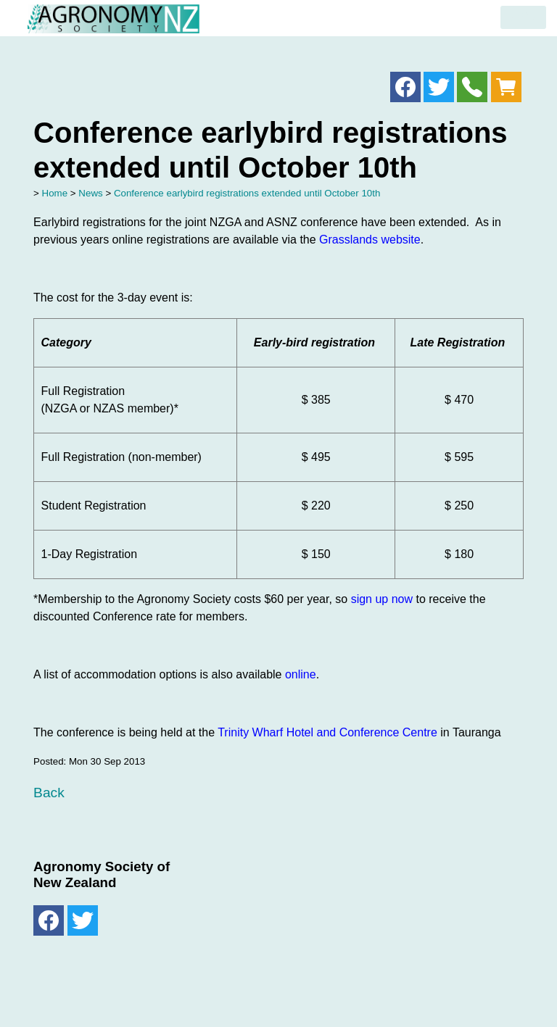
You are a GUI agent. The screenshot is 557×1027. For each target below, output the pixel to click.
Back (49, 792)
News (90, 193)
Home (55, 193)
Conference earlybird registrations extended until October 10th (247, 193)
